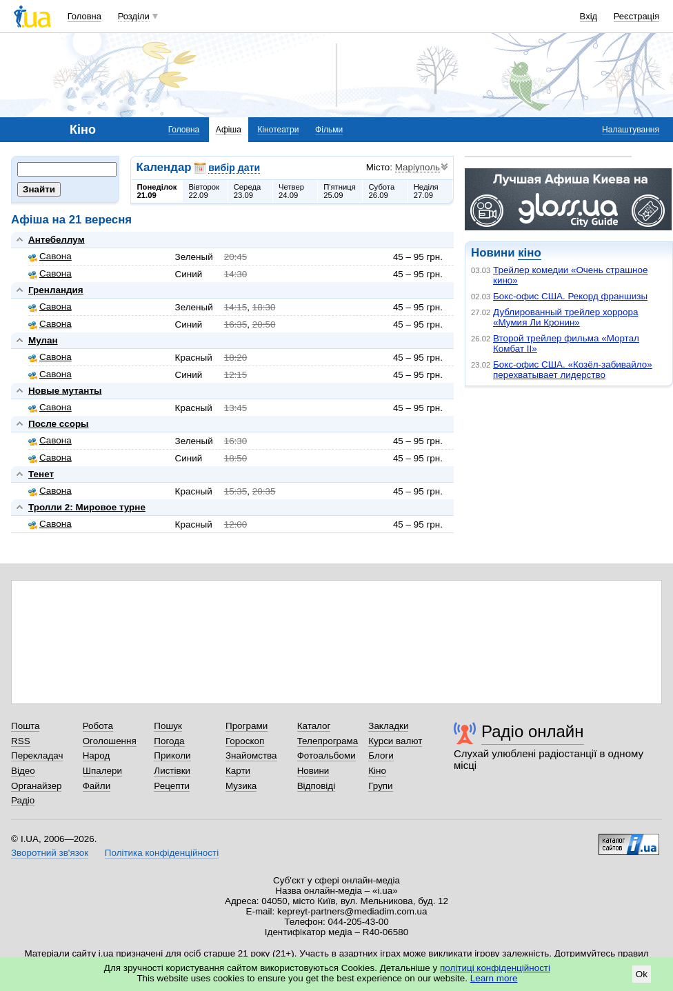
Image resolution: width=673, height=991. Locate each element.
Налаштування (630, 129)
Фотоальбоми (326, 755)
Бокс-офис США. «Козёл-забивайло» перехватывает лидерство (572, 369)
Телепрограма (328, 741)
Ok (641, 974)
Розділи (134, 16)
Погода (169, 741)
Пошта (25, 726)
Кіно (377, 770)
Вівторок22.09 (203, 191)
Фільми (329, 129)
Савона (50, 256)
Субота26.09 (381, 191)
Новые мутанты (64, 391)
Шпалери (102, 770)
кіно (529, 252)
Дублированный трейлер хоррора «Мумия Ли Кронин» (565, 317)
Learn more (494, 978)
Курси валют (395, 741)
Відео (23, 770)
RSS (20, 741)
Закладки (388, 726)
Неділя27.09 (426, 191)
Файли (97, 786)
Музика (241, 786)
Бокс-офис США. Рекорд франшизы (570, 296)
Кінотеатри (278, 129)
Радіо (22, 800)
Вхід (589, 16)
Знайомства (251, 755)
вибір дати (234, 167)
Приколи (172, 755)
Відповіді (316, 786)
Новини (313, 770)
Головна (84, 16)
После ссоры (58, 424)
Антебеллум (56, 239)
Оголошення (110, 741)
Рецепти (172, 786)
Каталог (314, 726)
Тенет (41, 474)
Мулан (43, 340)
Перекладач (37, 755)
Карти (237, 770)
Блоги (381, 755)
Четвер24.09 (291, 191)
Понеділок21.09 (157, 191)
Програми (246, 726)
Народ (96, 755)
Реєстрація (636, 16)
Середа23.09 (247, 191)
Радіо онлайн (532, 731)
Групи (380, 786)
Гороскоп (244, 741)
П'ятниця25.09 (339, 191)
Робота (98, 726)
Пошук (168, 726)
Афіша (228, 129)
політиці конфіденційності (495, 968)
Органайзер (36, 786)
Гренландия (55, 290)
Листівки (172, 770)
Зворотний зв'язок (49, 853)
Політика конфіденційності (162, 853)
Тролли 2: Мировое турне (86, 507)
